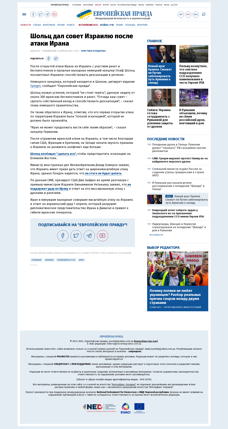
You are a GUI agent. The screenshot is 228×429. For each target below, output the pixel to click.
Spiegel (35, 86)
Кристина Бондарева (93, 51)
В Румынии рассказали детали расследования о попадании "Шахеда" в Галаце (178, 186)
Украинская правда (60, 5)
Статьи (37, 25)
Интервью (49, 25)
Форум (106, 5)
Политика (76, 5)
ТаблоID (158, 5)
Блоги (113, 5)
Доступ (174, 5)
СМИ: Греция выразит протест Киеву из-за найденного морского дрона (180, 160)
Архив (61, 25)
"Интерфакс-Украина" (123, 384)
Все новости (156, 235)
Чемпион (150, 5)
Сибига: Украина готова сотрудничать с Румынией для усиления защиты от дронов (160, 118)
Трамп (119, 25)
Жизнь (141, 5)
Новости (25, 25)
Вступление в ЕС (88, 25)
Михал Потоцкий (192, 307)
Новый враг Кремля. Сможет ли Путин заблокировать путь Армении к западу (160, 74)
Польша (130, 25)
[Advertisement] (82, 289)
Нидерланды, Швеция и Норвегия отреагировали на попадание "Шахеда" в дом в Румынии (179, 227)
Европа (98, 5)
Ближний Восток (66, 260)
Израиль (49, 260)
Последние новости (165, 139)
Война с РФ (107, 25)
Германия (36, 260)
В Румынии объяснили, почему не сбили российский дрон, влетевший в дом (193, 117)
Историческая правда (127, 5)
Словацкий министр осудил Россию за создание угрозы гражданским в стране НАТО (178, 172)
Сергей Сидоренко (173, 307)
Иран (81, 260)
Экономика (88, 5)
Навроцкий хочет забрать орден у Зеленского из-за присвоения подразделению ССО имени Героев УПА (178, 213)
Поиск (70, 25)
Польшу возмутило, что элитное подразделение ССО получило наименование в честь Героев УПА (193, 74)
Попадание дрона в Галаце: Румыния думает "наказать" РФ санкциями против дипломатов (179, 147)
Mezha (166, 5)
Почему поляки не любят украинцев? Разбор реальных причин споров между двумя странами (175, 297)
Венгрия (142, 25)
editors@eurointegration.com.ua (124, 343)
